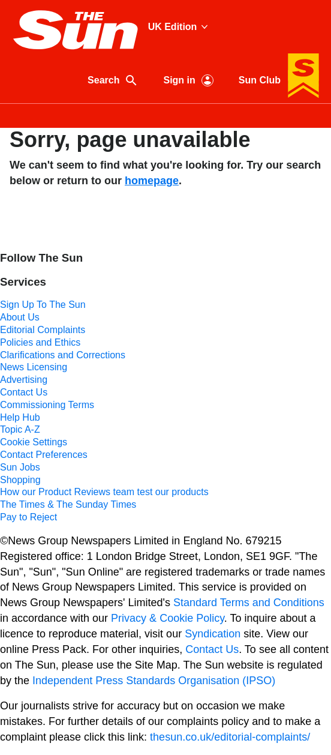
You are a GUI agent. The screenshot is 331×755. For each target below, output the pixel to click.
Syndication (212, 634)
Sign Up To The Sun (43, 304)
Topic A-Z (20, 429)
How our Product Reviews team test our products (104, 492)
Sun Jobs (20, 467)
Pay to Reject (28, 517)
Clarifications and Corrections (62, 355)
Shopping (20, 480)
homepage (152, 181)
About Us (20, 317)
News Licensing (33, 367)
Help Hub (20, 417)
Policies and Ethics (40, 342)
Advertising (23, 379)
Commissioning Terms (47, 405)
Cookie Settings (33, 442)
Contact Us (23, 392)
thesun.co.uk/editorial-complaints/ (230, 737)
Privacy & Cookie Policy (167, 618)
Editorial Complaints (42, 330)
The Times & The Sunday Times (68, 504)
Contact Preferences (44, 455)
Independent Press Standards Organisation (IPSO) (153, 681)
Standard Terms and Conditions (248, 603)
